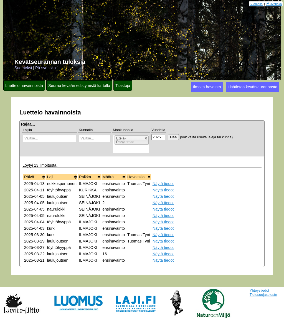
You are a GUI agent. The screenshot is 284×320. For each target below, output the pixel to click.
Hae (173, 137)
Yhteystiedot (259, 290)
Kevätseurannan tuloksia (49, 61)
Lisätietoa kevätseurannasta (252, 87)
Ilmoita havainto (207, 87)
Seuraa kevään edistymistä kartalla (79, 85)
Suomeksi (256, 4)
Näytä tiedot (163, 183)
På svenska (274, 4)
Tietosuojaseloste (263, 294)
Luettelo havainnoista (24, 85)
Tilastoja (122, 85)
